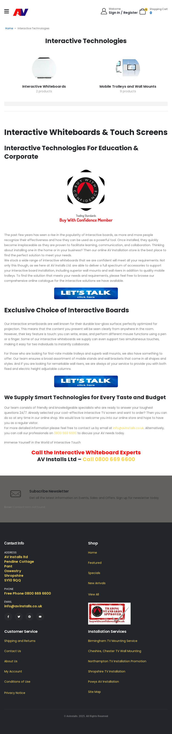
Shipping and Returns (19, 641)
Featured (95, 563)
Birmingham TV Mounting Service (112, 641)
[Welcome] (119, 11)
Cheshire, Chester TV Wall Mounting (114, 651)
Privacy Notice (14, 693)
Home (9, 28)
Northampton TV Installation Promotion (117, 661)
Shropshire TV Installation (106, 671)
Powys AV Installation (103, 681)
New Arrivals (97, 583)
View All (93, 594)
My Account (13, 671)
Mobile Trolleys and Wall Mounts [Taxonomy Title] (128, 86)
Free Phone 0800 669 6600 (27, 593)
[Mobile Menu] (6, 11)
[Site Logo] (21, 12)
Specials (94, 573)
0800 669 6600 (65, 433)
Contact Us (12, 651)
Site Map (94, 692)
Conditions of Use (17, 681)
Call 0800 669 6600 (109, 459)
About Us (10, 661)
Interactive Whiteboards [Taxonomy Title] (44, 86)
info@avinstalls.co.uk (128, 428)
